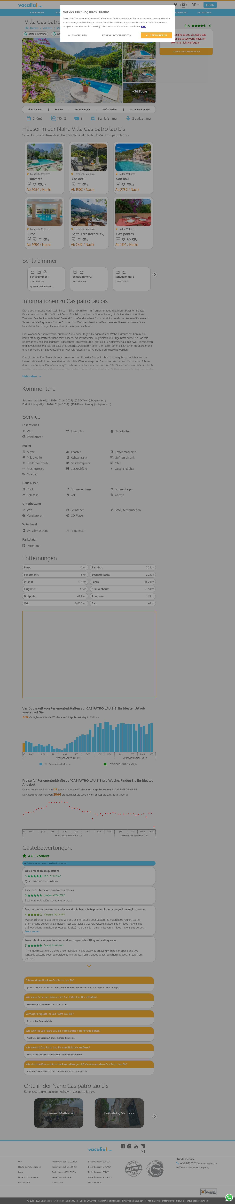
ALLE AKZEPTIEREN (156, 35)
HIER (143, 26)
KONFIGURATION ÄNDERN (116, 35)
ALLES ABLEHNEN (77, 35)
